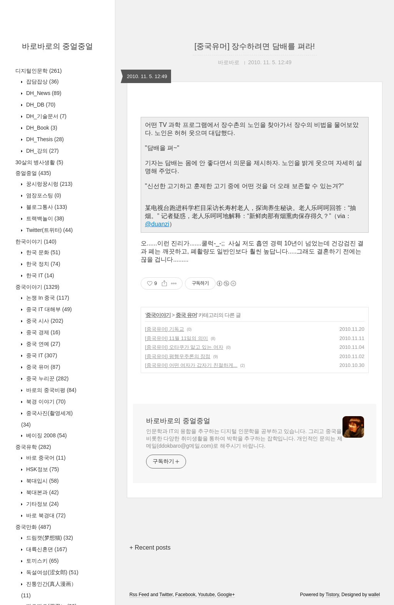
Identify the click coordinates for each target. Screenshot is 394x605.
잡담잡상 (42, 81)
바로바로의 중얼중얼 (57, 46)
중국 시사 (44, 321)
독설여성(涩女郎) (51, 572)
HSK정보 (42, 469)
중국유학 (33, 447)
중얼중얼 (33, 173)
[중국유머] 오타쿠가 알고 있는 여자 (184, 347)
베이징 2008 (46, 435)
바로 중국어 (45, 458)
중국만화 (33, 527)
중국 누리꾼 (46, 378)
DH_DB (40, 105)
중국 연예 (42, 344)
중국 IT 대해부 (48, 309)
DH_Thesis (44, 139)
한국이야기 (36, 241)
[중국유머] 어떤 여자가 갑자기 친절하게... (191, 365)
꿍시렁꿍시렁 (48, 184)
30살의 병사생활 (39, 162)
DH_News (43, 93)
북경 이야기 (45, 401)
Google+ (226, 594)
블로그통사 (46, 207)
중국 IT (41, 355)
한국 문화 (42, 252)
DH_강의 (42, 151)
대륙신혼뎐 (46, 549)
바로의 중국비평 (50, 390)
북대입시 (42, 481)
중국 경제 (42, 332)
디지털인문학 (38, 71)
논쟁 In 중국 (47, 298)
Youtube (206, 594)
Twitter (166, 594)
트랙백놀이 (44, 218)
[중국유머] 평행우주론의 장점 (177, 356)
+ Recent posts (150, 547)
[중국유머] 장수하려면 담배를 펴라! (255, 46)
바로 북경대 (45, 515)
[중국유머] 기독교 (164, 329)
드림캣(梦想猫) (49, 538)
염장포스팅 (43, 195)
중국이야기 (37, 287)
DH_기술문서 (45, 116)
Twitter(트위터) (49, 230)
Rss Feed (139, 594)
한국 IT (39, 275)
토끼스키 (42, 561)
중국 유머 (42, 367)
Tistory (332, 594)
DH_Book (41, 128)
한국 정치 (42, 264)
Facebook (185, 594)
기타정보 (42, 504)
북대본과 (42, 492)
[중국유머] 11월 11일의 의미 (176, 338)
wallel (374, 594)
